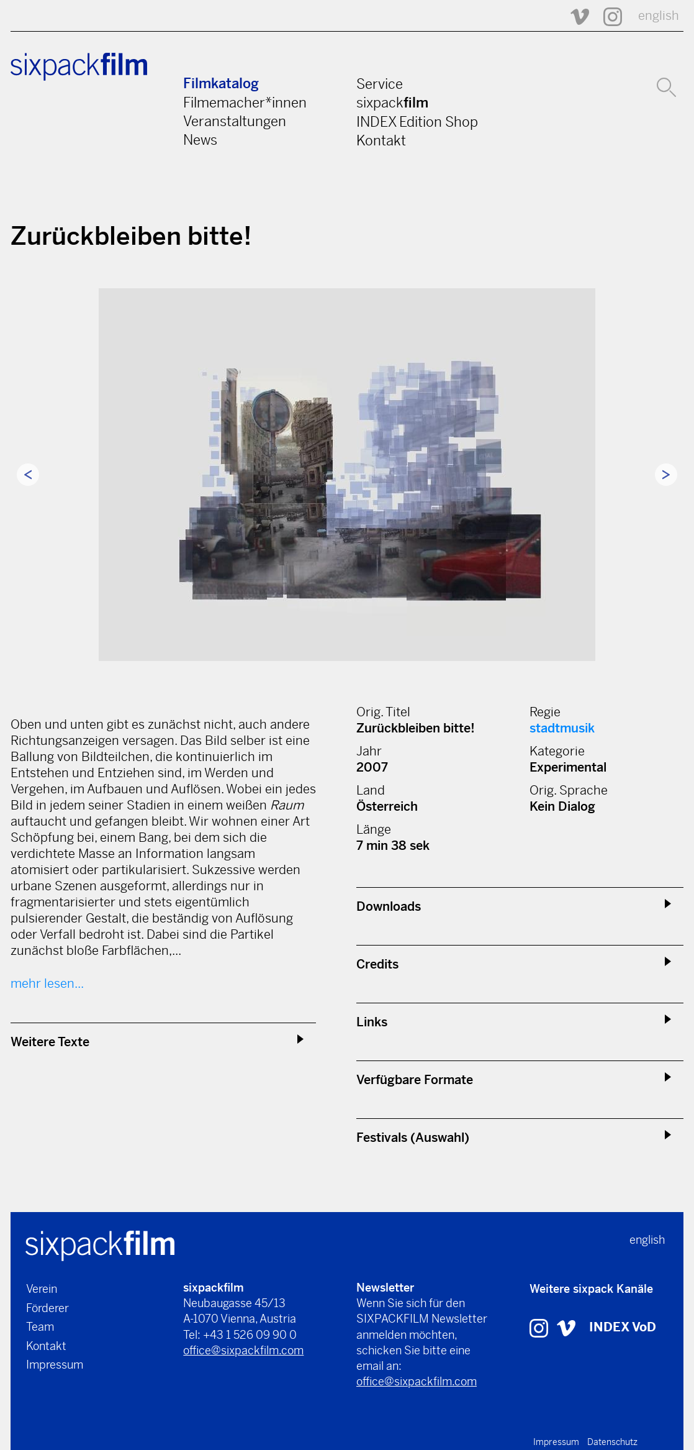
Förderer (47, 1308)
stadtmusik (562, 728)
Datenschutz (612, 1442)
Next (666, 474)
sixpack (392, 102)
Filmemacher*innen (245, 102)
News (200, 139)
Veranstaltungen (234, 121)
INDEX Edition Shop (417, 121)
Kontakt (381, 140)
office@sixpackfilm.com (243, 1350)
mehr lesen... (47, 984)
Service (379, 84)
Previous (28, 474)
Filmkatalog (221, 83)
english (658, 16)
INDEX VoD (622, 1327)
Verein (41, 1289)
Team (40, 1327)
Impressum (54, 1364)
